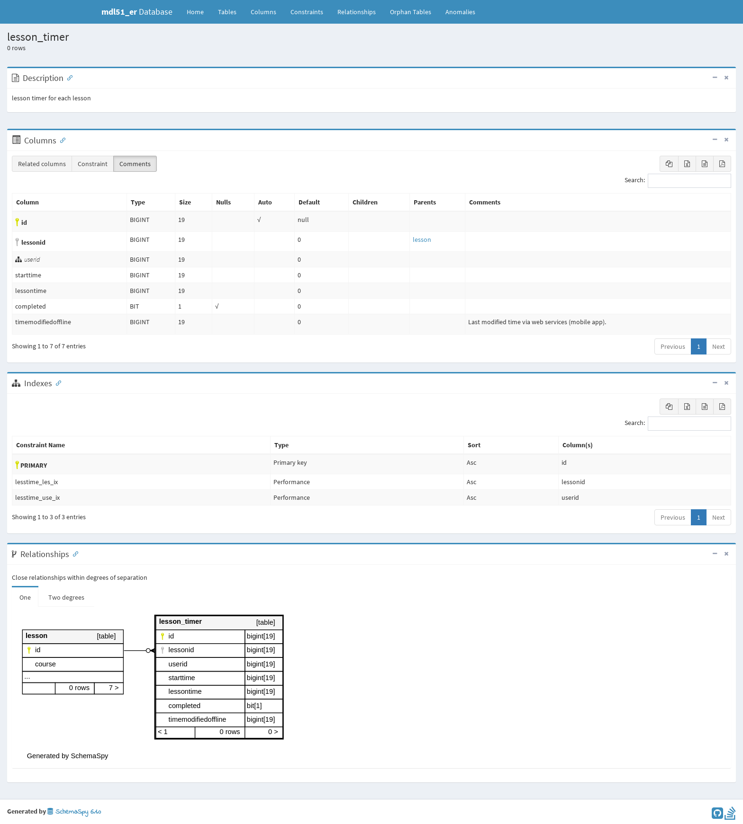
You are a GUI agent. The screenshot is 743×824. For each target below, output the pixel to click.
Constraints (306, 12)
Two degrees (66, 597)
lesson (422, 239)
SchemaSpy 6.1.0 (74, 812)
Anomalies (460, 12)
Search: (678, 181)
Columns (263, 12)
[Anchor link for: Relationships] (73, 553)
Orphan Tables (410, 12)
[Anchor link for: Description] (67, 77)
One (25, 597)
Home (195, 12)
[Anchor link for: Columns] (60, 139)
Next (718, 346)
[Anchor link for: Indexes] (56, 382)
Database (136, 11)
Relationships (356, 12)
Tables (231, 11)
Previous (673, 346)
